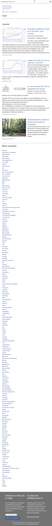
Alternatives (6, 158)
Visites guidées (7, 478)
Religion (4, 417)
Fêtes (4, 280)
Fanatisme (5, 272)
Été (3, 262)
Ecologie (4, 246)
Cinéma (4, 203)
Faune (4, 274)
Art (3, 168)
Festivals (5, 278)
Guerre (4, 301)
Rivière (4, 425)
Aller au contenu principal (7, 6)
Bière (3, 182)
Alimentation (6, 154)
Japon (4, 331)
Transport (5, 462)
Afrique (4, 150)
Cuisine (4, 219)
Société (4, 439)
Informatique (6, 319)
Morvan (4, 360)
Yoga (3, 482)
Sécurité (4, 433)
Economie (5, 248)
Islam (4, 329)
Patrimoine (5, 378)
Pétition (4, 384)
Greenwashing (6, 299)
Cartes (4, 195)
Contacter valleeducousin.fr (32, 524)
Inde (3, 315)
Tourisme (5, 458)
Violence (4, 476)
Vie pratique (6, 472)
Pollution (5, 399)
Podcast (4, 394)
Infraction (5, 321)
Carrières (5, 193)
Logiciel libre (6, 350)
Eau (3, 244)
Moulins (4, 362)
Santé (4, 429)
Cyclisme (5, 221)
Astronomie (5, 176)
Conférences (6, 213)
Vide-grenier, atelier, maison (10, 468)
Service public (6, 435)
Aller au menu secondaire (7, 7)
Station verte (6, 450)
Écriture (4, 250)
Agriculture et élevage (9, 152)
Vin (3, 474)
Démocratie (5, 233)
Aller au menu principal (6, 5)
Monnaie (4, 356)
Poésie (4, 395)
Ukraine (4, 464)
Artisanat (5, 170)
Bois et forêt (6, 188)
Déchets (4, 227)
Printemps (5, 405)
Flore (3, 286)
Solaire (4, 441)
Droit (3, 243)
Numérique (5, 372)
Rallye (4, 409)
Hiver (3, 305)
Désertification (6, 235)
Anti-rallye (5, 162)
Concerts (5, 209)
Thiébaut (10, 55)
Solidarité (5, 443)
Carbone (4, 190)
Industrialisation (7, 317)
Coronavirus (6, 217)
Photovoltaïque (6, 390)
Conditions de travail (8, 211)
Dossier (4, 241)
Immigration (6, 313)
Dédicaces (5, 231)
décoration (5, 229)
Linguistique (6, 345)
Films (4, 282)
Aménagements (7, 160)
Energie (4, 256)
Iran (3, 327)
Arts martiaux (6, 174)
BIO (3, 184)
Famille (4, 270)
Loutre (4, 352)
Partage (4, 376)
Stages (4, 448)
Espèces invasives (7, 260)
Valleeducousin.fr (8, 1)
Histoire (4, 303)
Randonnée (5, 411)
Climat (4, 205)
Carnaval (5, 192)
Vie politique (6, 470)
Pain (3, 374)
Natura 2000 (6, 368)
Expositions (5, 266)
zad (3, 484)
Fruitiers (4, 290)
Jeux (3, 335)
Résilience (5, 421)
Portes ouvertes (7, 403)
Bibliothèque (6, 180)
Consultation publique (9, 215)
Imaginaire (5, 311)
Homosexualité (7, 307)
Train (3, 460)
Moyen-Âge (5, 364)
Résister (4, 423)
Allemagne (5, 156)
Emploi (4, 254)
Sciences (5, 431)
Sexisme (4, 437)
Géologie (5, 295)
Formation (5, 288)
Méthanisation (6, 354)
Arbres (4, 164)
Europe (4, 264)
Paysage (4, 380)
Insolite (4, 323)
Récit (3, 413)
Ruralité (4, 427)
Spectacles (5, 445)
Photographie (6, 388)
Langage (4, 339)
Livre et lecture (6, 348)
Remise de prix (6, 419)
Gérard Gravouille (13, 114)
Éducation (5, 252)
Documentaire (6, 239)
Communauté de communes (11, 207)
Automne (5, 178)
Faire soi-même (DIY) (8, 268)
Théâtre (4, 454)
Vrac (3, 480)
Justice (4, 337)
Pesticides (5, 382)
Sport (3, 446)
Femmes (5, 276)
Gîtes (3, 297)
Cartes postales (7, 197)
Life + (4, 343)
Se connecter (16, 524)
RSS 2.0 (22, 524)
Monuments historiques (9, 358)
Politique (5, 398)
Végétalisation (6, 466)
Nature (4, 370)
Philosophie (5, 386)
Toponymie (5, 456)
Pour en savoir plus (33, 517)
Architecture (6, 166)
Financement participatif (9, 284)
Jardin (4, 333)
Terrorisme (5, 452)
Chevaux (4, 199)
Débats (4, 225)
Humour (4, 309)
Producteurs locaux (8, 407)
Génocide (5, 292)
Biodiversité (5, 186)
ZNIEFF (4, 486)
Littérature (5, 346)
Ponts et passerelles (8, 401)
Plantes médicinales (8, 392)
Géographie (5, 294)
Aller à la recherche (5, 9)
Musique (4, 366)
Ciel (3, 201)
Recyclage (5, 415)
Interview (5, 325)
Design (4, 237)
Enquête (4, 258)
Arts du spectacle (7, 172)
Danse (4, 223)
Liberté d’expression (8, 341)
